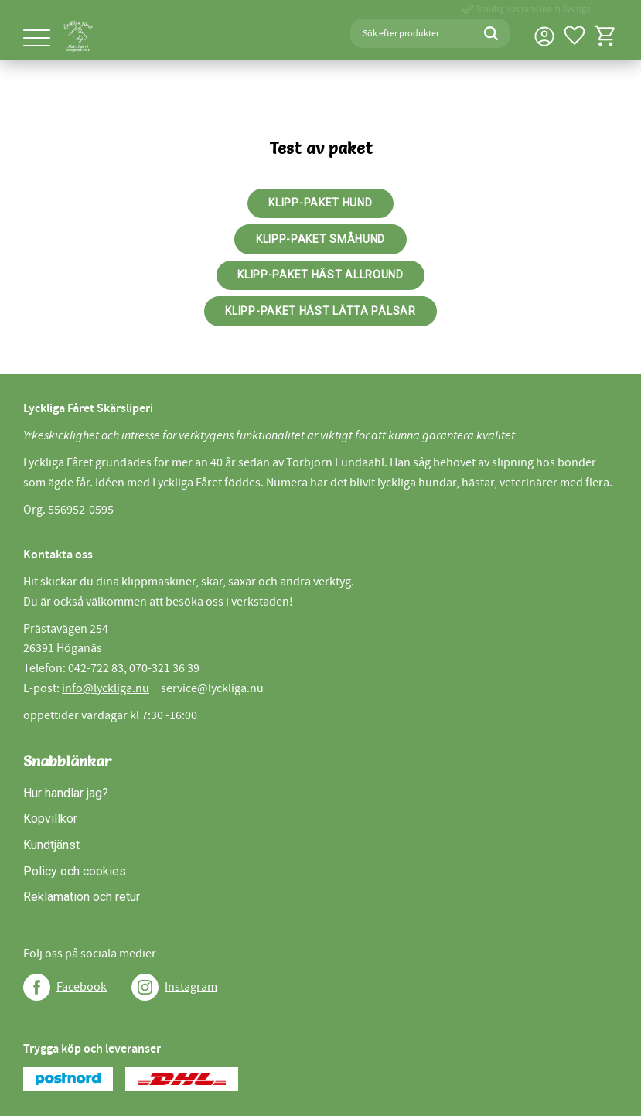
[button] (36, 39)
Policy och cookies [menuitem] (74, 871)
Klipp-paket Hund (320, 202)
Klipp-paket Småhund (320, 239)
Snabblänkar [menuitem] (67, 761)
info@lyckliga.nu (105, 688)
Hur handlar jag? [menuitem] (65, 793)
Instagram (191, 987)
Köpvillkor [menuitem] (50, 818)
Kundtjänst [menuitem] (51, 845)
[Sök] (491, 33)
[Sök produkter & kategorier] (411, 33)
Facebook (81, 987)
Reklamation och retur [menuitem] (81, 896)
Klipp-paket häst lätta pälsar (320, 311)
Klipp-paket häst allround (320, 274)
